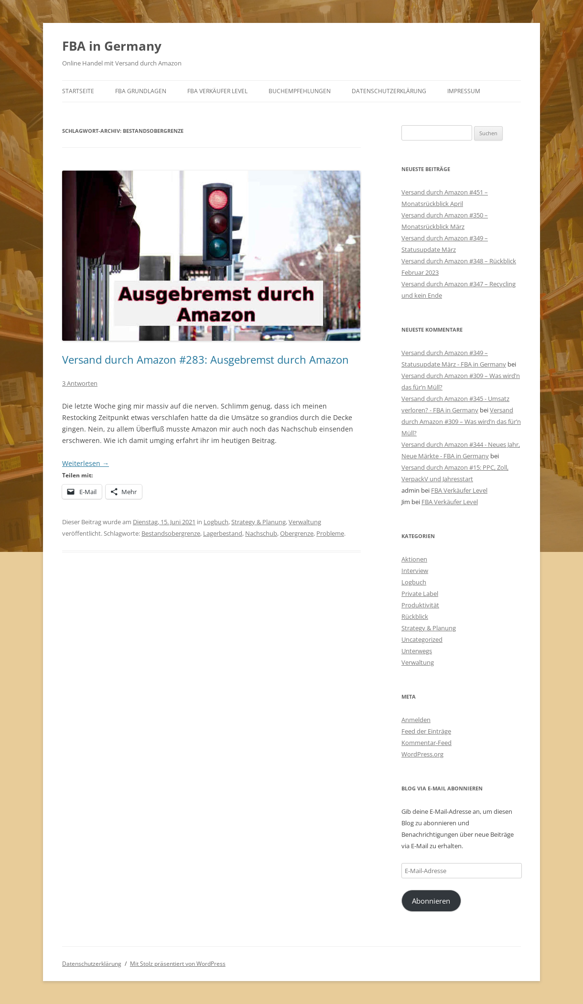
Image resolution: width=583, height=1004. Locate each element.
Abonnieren (431, 901)
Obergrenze (296, 533)
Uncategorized (422, 639)
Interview (414, 570)
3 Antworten (79, 383)
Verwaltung (305, 522)
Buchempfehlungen (300, 91)
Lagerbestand (222, 533)
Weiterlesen (85, 463)
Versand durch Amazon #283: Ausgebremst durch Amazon (205, 359)
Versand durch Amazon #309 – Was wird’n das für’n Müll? (461, 421)
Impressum (463, 91)
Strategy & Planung (258, 522)
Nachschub (261, 533)
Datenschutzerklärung (389, 91)
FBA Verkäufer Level (217, 91)
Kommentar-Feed (426, 742)
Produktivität (420, 605)
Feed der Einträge (426, 731)
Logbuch (216, 522)
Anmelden (416, 719)
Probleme (330, 533)
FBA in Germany (112, 45)
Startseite (78, 91)
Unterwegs (416, 651)
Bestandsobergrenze (170, 533)
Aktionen (414, 559)
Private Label (419, 593)
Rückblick (414, 616)
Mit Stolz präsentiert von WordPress (178, 964)
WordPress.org (422, 754)
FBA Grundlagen (140, 91)
